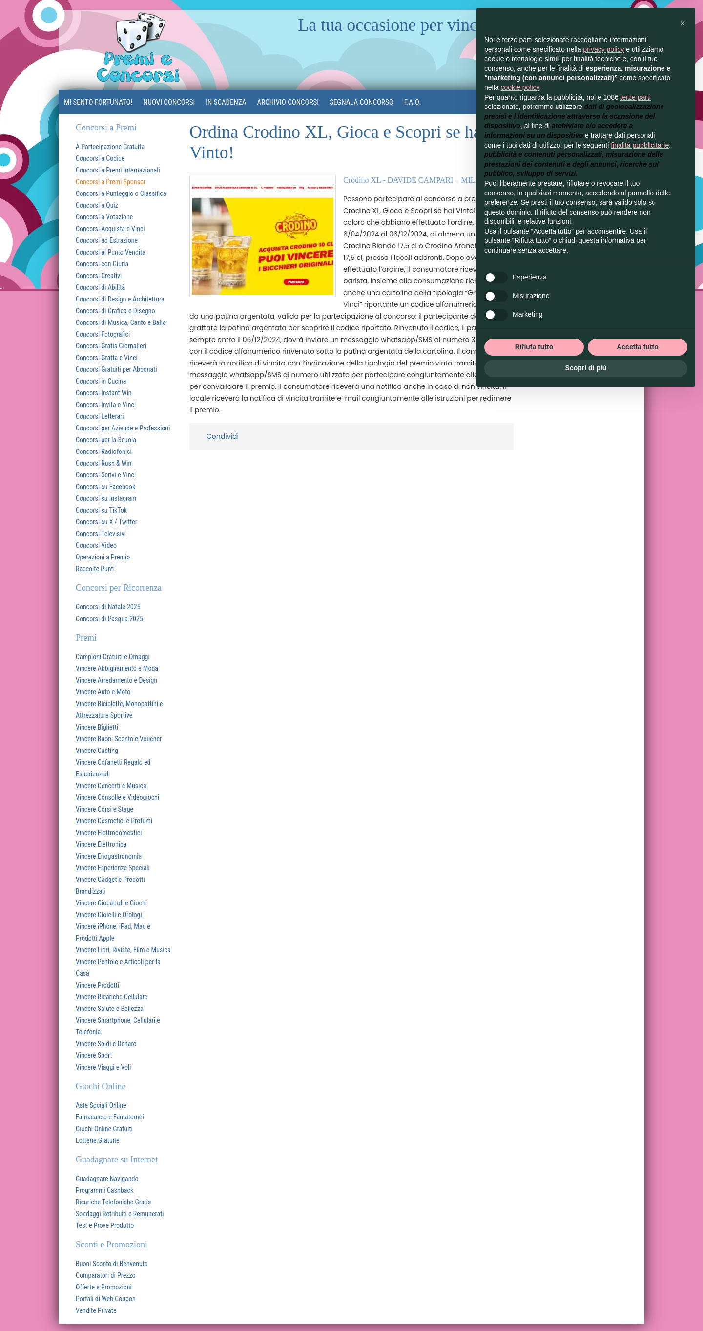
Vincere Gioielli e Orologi (109, 915)
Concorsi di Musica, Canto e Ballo (121, 322)
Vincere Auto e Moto (103, 692)
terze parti (635, 97)
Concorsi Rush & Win (103, 463)
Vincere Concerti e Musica (111, 786)
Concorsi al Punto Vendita (110, 252)
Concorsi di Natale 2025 (108, 607)
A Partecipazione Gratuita (110, 146)
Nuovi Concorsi (169, 102)
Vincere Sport (94, 1055)
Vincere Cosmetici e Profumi (114, 821)
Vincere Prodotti (97, 985)
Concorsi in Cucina (101, 381)
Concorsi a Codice (100, 158)
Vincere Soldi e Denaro (106, 1044)
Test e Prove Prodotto (105, 1225)
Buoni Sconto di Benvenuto (112, 1263)
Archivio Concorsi (288, 102)
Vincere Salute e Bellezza (110, 1008)
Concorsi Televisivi (101, 533)
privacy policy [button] (603, 49)
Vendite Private (96, 1310)
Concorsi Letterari (100, 416)
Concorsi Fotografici (103, 334)
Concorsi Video (96, 545)
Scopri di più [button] (586, 368)
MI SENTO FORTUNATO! (98, 102)
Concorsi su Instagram (106, 498)
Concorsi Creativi (99, 275)
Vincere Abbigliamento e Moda (117, 668)
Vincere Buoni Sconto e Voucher (119, 739)
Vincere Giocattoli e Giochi (111, 903)
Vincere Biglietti (97, 727)
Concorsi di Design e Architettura (120, 299)
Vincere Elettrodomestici (109, 833)
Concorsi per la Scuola (106, 440)
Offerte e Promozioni (104, 1287)
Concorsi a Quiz (97, 205)
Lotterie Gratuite (98, 1140)
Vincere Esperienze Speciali (113, 868)
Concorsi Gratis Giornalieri (111, 346)
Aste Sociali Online (101, 1105)
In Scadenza (226, 102)
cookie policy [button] (519, 87)
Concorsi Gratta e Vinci (107, 358)
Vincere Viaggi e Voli (103, 1067)
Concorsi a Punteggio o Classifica (121, 193)
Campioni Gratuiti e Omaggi (113, 657)
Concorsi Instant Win (104, 393)
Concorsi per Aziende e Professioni (123, 428)
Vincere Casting (97, 750)
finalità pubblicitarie (640, 145)
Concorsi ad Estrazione (107, 240)
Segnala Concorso (361, 102)
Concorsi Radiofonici (104, 451)
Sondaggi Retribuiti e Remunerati (120, 1214)
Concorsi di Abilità (100, 287)
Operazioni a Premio (103, 557)
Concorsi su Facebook (105, 487)
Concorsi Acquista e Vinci (110, 229)
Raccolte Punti (95, 569)
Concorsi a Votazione (104, 217)
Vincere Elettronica (101, 844)
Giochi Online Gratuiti (104, 1129)
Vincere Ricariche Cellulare (111, 997)
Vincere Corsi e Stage (104, 809)
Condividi (223, 436)
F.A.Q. (412, 102)
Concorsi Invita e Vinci (106, 404)
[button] (682, 23)
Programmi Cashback (104, 1190)
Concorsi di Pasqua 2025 (109, 619)
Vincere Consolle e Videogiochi (117, 797)
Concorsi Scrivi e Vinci (106, 475)
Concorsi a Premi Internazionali (118, 170)
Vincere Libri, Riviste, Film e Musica (123, 950)
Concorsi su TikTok (101, 510)
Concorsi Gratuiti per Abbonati (116, 369)
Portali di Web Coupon (106, 1299)
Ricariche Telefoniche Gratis (113, 1202)
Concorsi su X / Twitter (106, 522)
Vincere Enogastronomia (109, 856)
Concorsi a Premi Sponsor (110, 182)
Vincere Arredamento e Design (116, 680)
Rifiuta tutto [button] (534, 347)
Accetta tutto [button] (638, 347)
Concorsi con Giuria (102, 264)
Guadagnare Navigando (107, 1178)
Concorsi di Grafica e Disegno (115, 311)
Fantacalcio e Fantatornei (110, 1117)
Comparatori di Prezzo (106, 1275)
